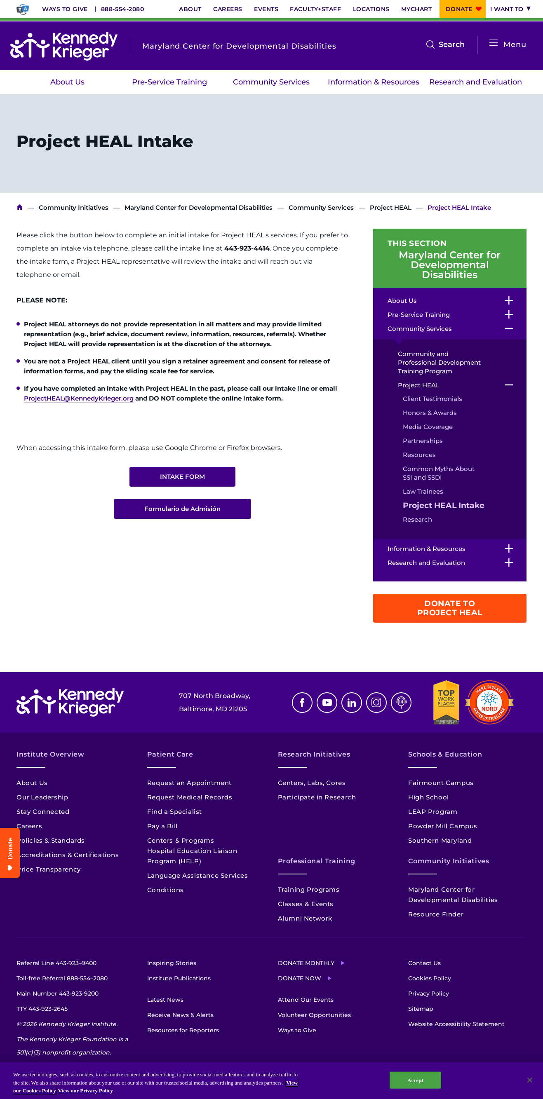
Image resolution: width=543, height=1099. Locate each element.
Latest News (165, 999)
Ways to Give (65, 9)
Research (417, 519)
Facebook (302, 702)
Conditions (165, 890)
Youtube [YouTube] (327, 702)
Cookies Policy (429, 978)
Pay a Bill (162, 826)
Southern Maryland (440, 840)
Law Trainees (423, 491)
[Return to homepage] (64, 46)
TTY (42, 1008)
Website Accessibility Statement (456, 1024)
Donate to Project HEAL (449, 608)
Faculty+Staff (315, 9)
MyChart (416, 9)
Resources (419, 455)
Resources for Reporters (183, 1030)
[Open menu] (493, 43)
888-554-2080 (122, 9)
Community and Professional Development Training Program (439, 362)
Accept (415, 1080)
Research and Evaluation (475, 82)
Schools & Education (445, 754)
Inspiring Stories (171, 963)
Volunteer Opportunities (314, 1015)
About (190, 9)
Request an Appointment (189, 783)
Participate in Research (317, 797)
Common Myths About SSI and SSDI (439, 473)
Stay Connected (42, 811)
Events (266, 9)
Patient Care (170, 754)
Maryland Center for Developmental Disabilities (199, 207)
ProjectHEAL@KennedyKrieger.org (79, 398)
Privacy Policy (428, 993)
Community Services (271, 82)
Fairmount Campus (441, 783)
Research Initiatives (314, 754)
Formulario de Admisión (182, 509)
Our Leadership (42, 797)
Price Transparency (48, 869)
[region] (271, 1080)
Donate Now (299, 978)
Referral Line (56, 963)
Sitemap (420, 1008)
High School (428, 797)
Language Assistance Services (197, 875)
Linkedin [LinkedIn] (351, 702)
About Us (67, 82)
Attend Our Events (306, 999)
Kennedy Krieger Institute (19, 207)
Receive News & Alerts (180, 1015)
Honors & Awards (430, 413)
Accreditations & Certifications (67, 855)
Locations (371, 9)
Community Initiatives (73, 207)
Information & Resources (373, 82)
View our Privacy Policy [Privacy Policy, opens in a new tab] (85, 1090)
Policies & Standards (50, 840)
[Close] (530, 1080)
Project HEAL (390, 207)
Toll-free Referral (62, 978)
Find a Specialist (174, 811)
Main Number (57, 993)
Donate (459, 9)
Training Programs (309, 889)
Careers (227, 9)
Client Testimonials (432, 399)
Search (452, 44)
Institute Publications (179, 978)
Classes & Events (306, 904)
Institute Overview (50, 754)
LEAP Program (432, 811)
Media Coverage (428, 427)
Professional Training (316, 861)
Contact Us (424, 963)
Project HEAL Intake (443, 505)
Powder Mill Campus (442, 826)
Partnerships (423, 441)
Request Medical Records (190, 797)
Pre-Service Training (169, 82)
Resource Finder (435, 914)
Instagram (376, 702)
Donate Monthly (306, 963)
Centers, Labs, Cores (312, 783)
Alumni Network (305, 918)
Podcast (401, 702)
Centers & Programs (180, 840)
